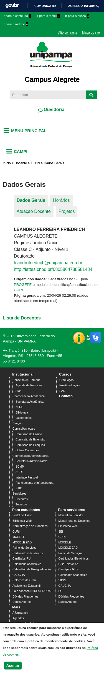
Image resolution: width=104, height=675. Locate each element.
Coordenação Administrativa (30, 455)
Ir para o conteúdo (17, 15)
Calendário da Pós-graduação (31, 569)
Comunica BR (45, 6)
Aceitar (12, 668)
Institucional (23, 374)
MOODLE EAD (22, 542)
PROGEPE (23, 285)
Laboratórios (24, 417)
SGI (60, 591)
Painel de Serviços (24, 547)
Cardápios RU (21, 558)
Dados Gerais (31, 200)
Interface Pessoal (27, 477)
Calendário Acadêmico (26, 564)
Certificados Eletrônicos (27, 553)
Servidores (19, 493)
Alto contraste (67, 32)
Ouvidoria (53, 109)
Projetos (67, 211)
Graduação (66, 380)
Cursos (65, 374)
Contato (66, 396)
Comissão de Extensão (30, 439)
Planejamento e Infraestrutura (35, 482)
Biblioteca (22, 412)
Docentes (22, 499)
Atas (18, 390)
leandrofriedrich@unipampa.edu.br (48, 262)
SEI (60, 531)
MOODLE (18, 536)
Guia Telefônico (68, 564)
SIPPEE (63, 580)
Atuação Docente (34, 211)
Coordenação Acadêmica (28, 396)
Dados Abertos (21, 601)
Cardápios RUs (68, 569)
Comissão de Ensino (29, 434)
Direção (17, 423)
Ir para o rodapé (15, 24)
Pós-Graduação (69, 385)
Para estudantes (26, 510)
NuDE (19, 407)
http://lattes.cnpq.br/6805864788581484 (53, 269)
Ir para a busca (77, 15)
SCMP (20, 466)
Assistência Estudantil (26, 585)
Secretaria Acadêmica (30, 401)
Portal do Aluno (22, 515)
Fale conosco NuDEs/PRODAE (32, 591)
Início (7, 163)
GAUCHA (18, 574)
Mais (16, 607)
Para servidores (71, 510)
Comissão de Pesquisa (30, 445)
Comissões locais (23, 428)
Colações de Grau (24, 580)
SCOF (20, 471)
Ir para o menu (48, 15)
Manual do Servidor (70, 515)
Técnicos (21, 504)
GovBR (12, 5)
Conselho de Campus (26, 380)
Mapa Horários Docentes (74, 520)
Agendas (18, 618)
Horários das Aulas (24, 623)
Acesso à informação (86, 6)
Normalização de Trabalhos (29, 526)
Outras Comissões (27, 450)
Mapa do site (91, 32)
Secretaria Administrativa (31, 461)
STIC (19, 488)
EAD (62, 390)
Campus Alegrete (52, 79)
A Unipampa (20, 612)
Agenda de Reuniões (29, 385)
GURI (18, 290)
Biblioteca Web (22, 520)
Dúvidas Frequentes (25, 596)
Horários (61, 200)
